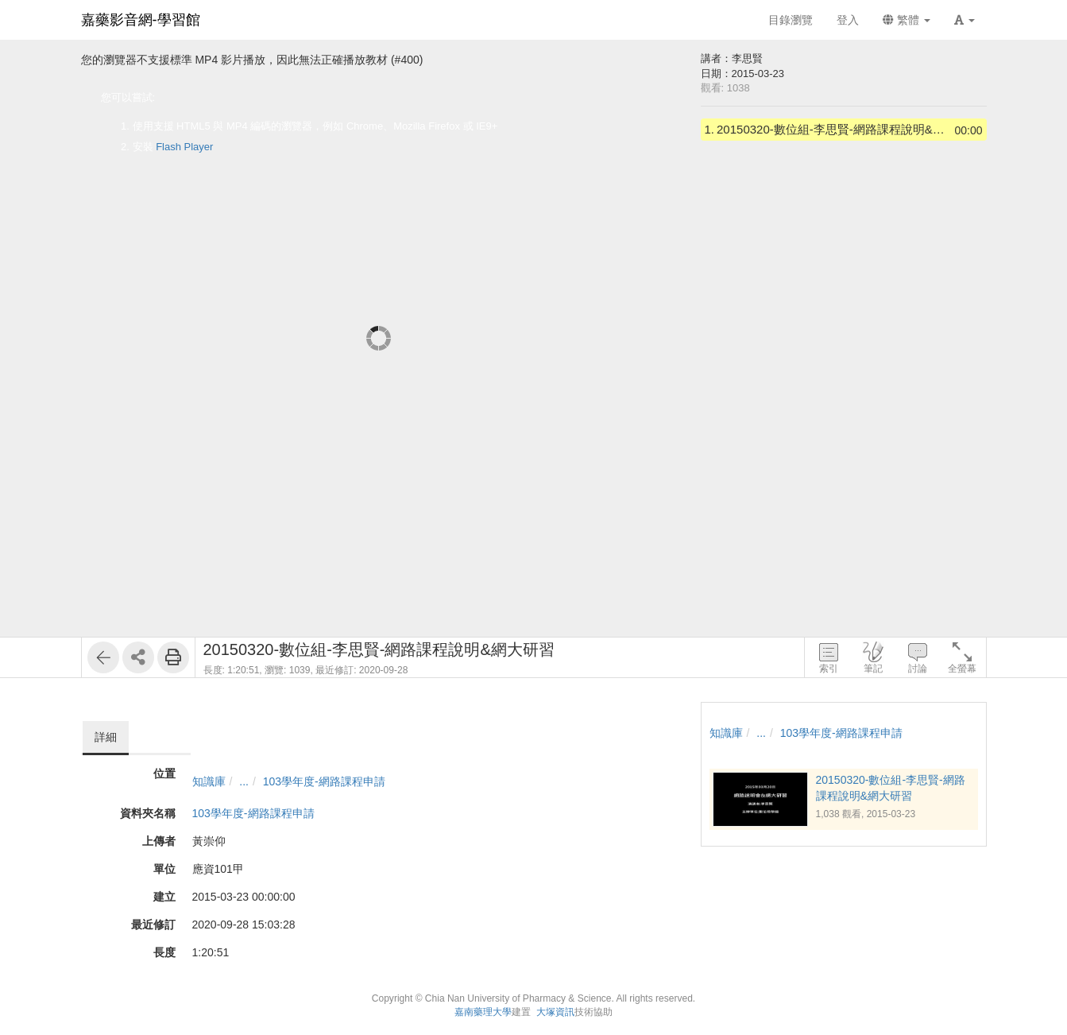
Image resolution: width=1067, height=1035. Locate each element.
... (244, 781)
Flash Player (184, 147)
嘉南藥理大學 (483, 1012)
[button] (964, 20)
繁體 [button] (906, 20)
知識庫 (209, 781)
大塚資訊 (555, 1012)
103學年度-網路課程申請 (324, 781)
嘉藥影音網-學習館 (140, 20)
